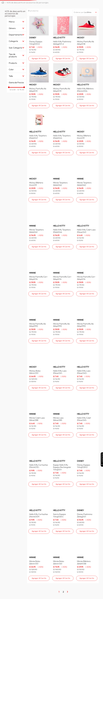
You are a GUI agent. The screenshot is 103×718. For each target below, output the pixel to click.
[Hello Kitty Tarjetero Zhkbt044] (63, 161)
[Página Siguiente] (67, 619)
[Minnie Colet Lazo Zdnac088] (39, 453)
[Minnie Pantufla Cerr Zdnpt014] (39, 320)
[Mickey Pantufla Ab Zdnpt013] (39, 106)
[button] (32, 4)
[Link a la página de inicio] (3, 11)
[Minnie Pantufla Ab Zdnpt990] (39, 364)
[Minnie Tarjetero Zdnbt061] (39, 270)
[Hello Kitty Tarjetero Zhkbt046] (63, 270)
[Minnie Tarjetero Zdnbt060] (87, 215)
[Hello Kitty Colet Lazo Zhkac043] (87, 270)
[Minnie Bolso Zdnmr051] (39, 589)
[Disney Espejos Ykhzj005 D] (39, 51)
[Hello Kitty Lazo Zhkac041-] (63, 409)
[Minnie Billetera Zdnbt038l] (87, 589)
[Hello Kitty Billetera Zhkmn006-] (87, 106)
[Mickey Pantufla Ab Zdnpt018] (87, 51)
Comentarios (102, 458)
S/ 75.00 (20, 98)
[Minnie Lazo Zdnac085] (63, 453)
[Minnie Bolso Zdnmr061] (63, 589)
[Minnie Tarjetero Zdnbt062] (63, 215)
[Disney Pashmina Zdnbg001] (87, 544)
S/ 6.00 (12, 98)
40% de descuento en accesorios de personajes (27, 10)
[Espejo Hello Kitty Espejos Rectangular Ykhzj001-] (63, 498)
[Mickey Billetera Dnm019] (87, 161)
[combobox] (64, 4)
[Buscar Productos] (84, 4)
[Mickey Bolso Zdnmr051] (39, 409)
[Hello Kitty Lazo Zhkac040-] (87, 409)
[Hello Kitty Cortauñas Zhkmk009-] (39, 544)
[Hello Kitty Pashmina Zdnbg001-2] (63, 51)
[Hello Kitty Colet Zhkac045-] (87, 453)
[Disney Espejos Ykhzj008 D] (87, 498)
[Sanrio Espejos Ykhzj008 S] (63, 544)
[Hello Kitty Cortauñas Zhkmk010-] (39, 498)
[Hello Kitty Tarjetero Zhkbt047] (39, 161)
